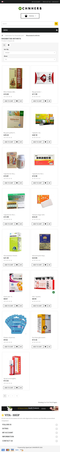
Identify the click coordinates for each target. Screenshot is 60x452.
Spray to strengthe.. (10, 378)
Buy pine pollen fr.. (9, 133)
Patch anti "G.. (8, 297)
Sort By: (6, 49)
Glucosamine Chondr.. (11, 256)
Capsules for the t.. (38, 174)
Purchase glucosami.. (39, 337)
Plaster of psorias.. (9, 337)
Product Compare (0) (8, 41)
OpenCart (28, 447)
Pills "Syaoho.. (36, 297)
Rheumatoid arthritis (33, 35)
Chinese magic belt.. (38, 215)
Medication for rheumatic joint (14, 35)
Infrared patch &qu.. (38, 256)
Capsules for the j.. (9, 174)
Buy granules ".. (37, 92)
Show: (6, 56)
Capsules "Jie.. (36, 133)
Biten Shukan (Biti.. (10, 92)
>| (17, 396)
